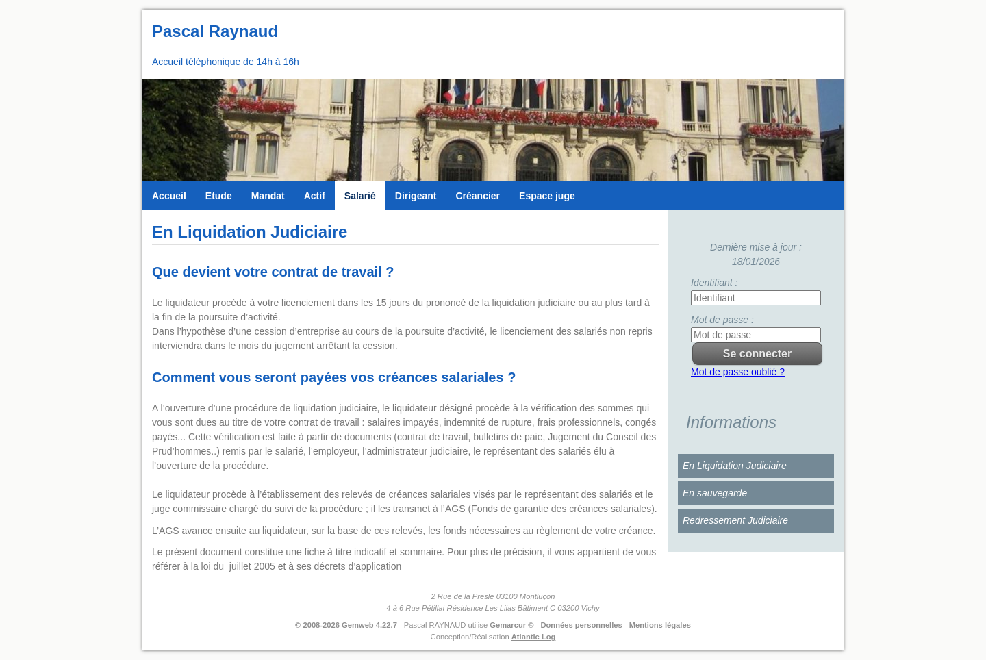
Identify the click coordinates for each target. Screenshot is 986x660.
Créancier (477, 195)
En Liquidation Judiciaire (735, 465)
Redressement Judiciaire (735, 520)
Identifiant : (714, 282)
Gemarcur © (511, 625)
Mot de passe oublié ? (738, 371)
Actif (314, 195)
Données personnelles (581, 625)
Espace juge (547, 195)
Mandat (268, 195)
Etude (218, 195)
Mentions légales (660, 625)
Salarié (360, 195)
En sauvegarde (715, 492)
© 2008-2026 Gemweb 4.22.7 (346, 625)
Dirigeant (416, 195)
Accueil (169, 195)
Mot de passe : (722, 319)
